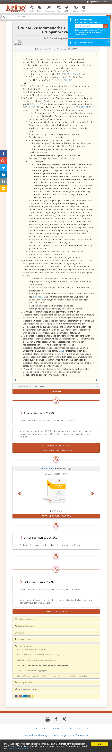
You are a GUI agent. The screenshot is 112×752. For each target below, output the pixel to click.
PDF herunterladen (23, 639)
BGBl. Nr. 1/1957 (31, 107)
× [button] (108, 18)
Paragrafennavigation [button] (24, 646)
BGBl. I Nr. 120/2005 (71, 74)
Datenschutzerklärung (35, 735)
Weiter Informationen (34, 748)
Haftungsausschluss (23, 682)
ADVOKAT (41, 728)
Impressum (74, 728)
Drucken (19, 633)
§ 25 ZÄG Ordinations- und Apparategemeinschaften (36, 660)
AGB (88, 728)
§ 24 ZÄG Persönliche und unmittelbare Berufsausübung (38, 654)
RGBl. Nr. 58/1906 (63, 80)
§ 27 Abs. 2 (38, 296)
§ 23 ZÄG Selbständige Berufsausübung (32, 649)
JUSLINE (25, 728)
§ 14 (42, 344)
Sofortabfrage (47, 468)
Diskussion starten (56, 611)
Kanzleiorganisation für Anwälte (71, 735)
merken (56, 391)
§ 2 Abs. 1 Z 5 (36, 104)
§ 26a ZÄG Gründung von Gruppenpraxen (33, 671)
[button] (32, 8)
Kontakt (57, 728)
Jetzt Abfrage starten (56, 516)
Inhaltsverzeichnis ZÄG (25, 619)
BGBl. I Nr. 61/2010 (85, 107)
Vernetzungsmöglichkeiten (26, 689)
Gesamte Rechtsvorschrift (26, 626)
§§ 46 (56, 323)
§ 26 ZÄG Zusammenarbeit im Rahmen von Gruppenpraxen (42, 665)
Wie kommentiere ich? (56, 445)
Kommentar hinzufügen (56, 450)
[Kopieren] (96, 386)
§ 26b (62, 350)
